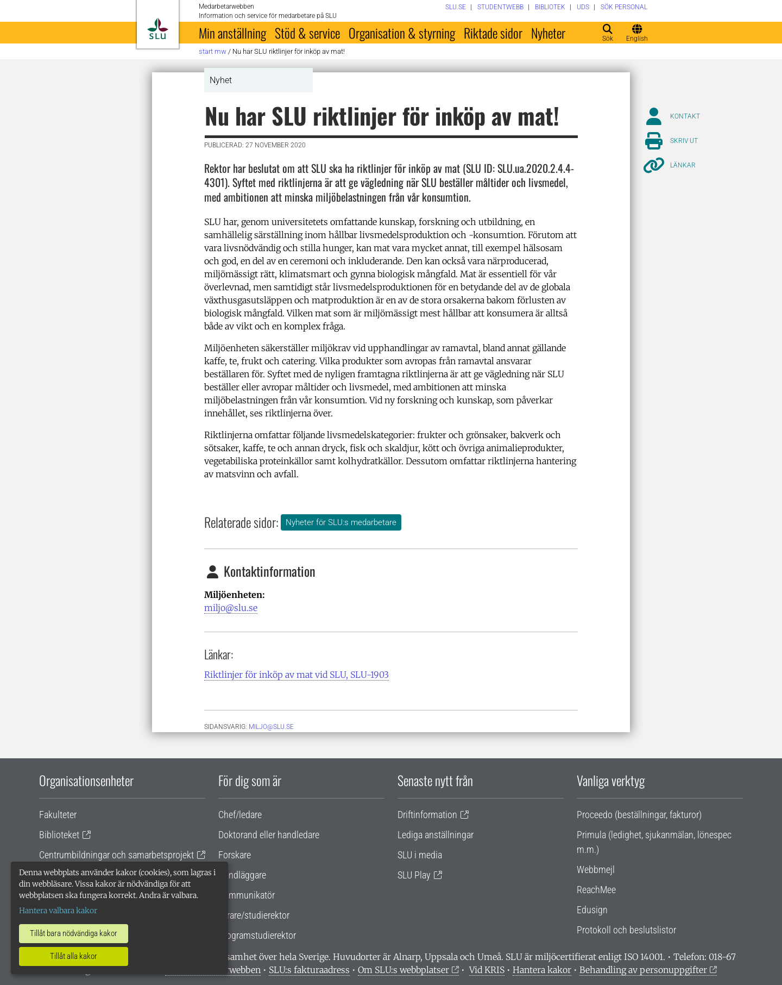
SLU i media (420, 855)
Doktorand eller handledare (268, 834)
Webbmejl (596, 869)
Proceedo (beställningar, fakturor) (639, 814)
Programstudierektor (257, 935)
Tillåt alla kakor (73, 956)
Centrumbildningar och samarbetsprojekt (116, 855)
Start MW (212, 51)
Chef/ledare (240, 814)
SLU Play (414, 875)
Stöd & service (307, 32)
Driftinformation (427, 814)
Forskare (234, 855)
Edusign (592, 909)
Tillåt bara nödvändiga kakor (73, 933)
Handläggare (242, 875)
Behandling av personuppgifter (643, 969)
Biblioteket (59, 834)
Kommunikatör (246, 895)
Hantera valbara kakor (58, 910)
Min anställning (232, 32)
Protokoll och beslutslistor (626, 930)
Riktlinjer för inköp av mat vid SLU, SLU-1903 (296, 674)
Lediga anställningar (436, 834)
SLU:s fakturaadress (309, 969)
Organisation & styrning (402, 32)
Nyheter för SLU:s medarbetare (341, 522)
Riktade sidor (493, 32)
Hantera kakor (542, 969)
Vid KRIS (486, 969)
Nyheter (548, 32)
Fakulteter (58, 814)
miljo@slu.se (230, 607)
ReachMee (596, 889)
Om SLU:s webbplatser (403, 969)
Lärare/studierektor (253, 915)
